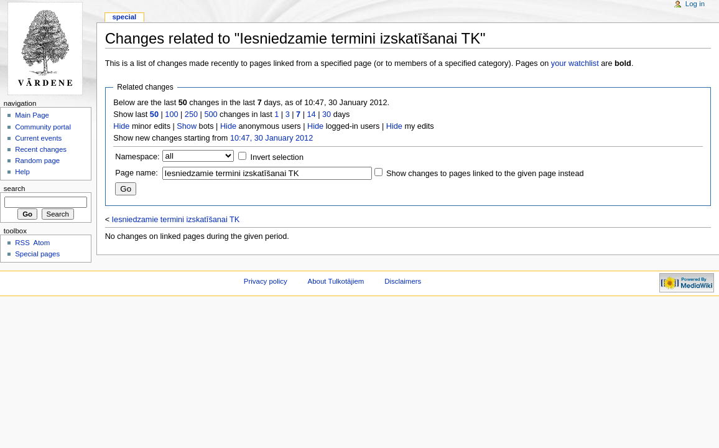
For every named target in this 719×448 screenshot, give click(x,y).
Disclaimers (402, 281)
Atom (42, 242)
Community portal (43, 127)
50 (154, 114)
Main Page (32, 115)
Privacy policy (265, 281)
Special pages (37, 254)
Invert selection (277, 157)
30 (326, 114)
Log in (695, 3)
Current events (38, 138)
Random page (37, 160)
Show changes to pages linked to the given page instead (484, 173)
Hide (121, 126)
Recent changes (41, 149)
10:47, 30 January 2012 (271, 138)
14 (311, 114)
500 (210, 114)
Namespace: (137, 156)
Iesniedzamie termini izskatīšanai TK (176, 219)
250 (191, 114)
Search (15, 188)
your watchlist (575, 63)
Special (124, 17)
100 (171, 114)
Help (22, 171)
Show (187, 126)
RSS (22, 242)
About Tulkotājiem (336, 281)
